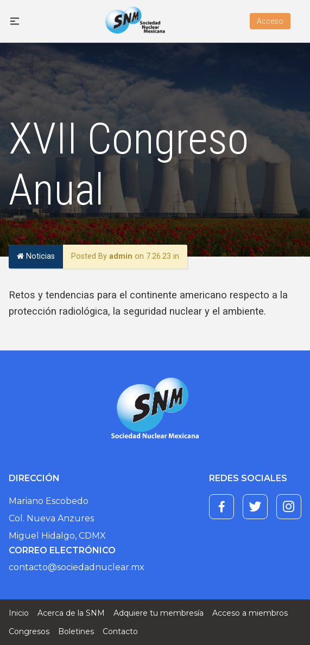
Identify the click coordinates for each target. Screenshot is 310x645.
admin (120, 256)
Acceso (270, 21)
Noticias (36, 256)
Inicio (19, 613)
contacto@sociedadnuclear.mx (76, 567)
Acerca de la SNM (71, 613)
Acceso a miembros (250, 613)
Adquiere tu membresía (158, 613)
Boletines (76, 631)
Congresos (29, 631)
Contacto (120, 631)
